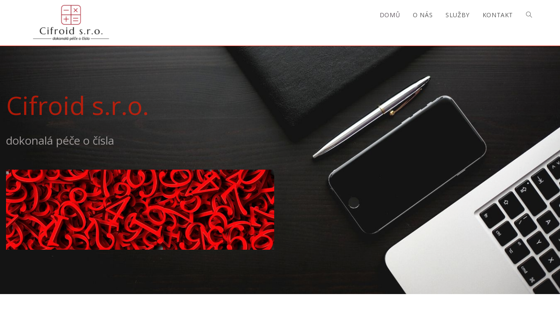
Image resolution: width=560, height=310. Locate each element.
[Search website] (529, 15)
